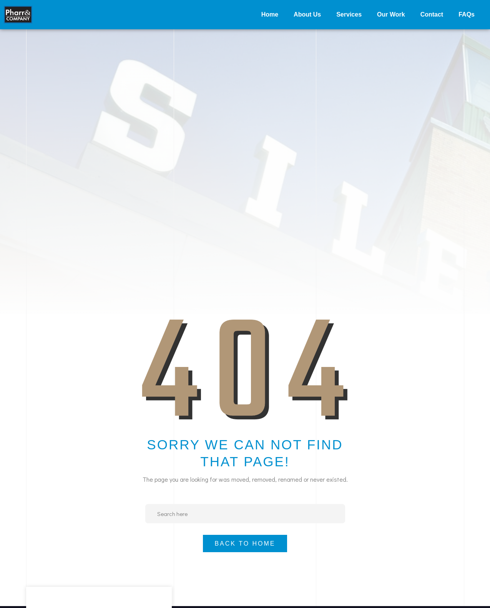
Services (349, 14)
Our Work (391, 14)
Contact (431, 14)
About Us (307, 14)
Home (269, 14)
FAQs (466, 14)
